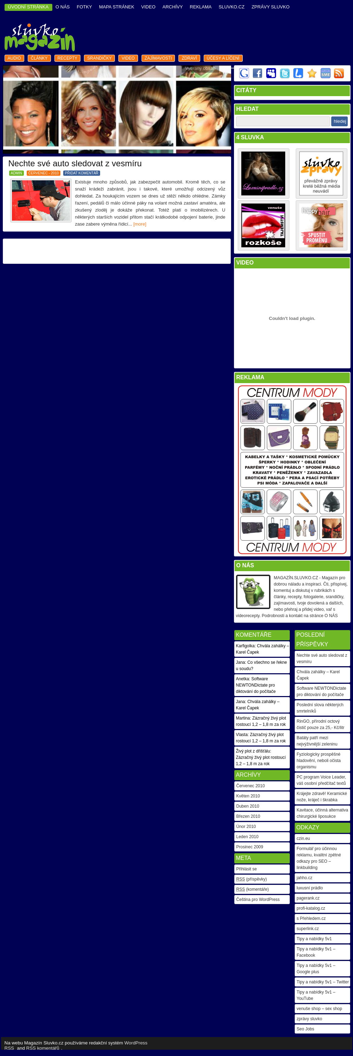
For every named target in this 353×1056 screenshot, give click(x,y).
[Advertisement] (116, 251)
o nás (62, 6)
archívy (173, 6)
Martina (243, 718)
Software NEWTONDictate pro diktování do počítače (321, 691)
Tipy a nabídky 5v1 (314, 938)
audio (14, 58)
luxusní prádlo (310, 887)
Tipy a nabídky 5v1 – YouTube (316, 995)
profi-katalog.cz (311, 908)
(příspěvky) (251, 879)
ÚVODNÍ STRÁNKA (28, 6)
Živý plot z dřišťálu (253, 751)
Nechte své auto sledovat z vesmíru (75, 163)
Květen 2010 (248, 796)
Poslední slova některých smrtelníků (320, 708)
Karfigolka (245, 645)
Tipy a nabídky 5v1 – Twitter (323, 982)
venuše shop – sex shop (319, 1008)
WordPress (136, 1042)
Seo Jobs (305, 1029)
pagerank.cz (308, 898)
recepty (68, 58)
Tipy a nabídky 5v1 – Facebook (316, 952)
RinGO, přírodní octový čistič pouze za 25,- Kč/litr (321, 724)
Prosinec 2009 (249, 846)
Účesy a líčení (223, 58)
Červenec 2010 (250, 785)
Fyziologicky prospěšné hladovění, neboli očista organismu (319, 760)
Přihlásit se (246, 869)
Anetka (242, 678)
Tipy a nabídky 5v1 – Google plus (316, 968)
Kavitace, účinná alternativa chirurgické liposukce (322, 813)
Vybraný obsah (200, 68)
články (39, 58)
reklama (200, 6)
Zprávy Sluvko (270, 6)
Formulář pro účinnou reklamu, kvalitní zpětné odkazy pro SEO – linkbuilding (319, 858)
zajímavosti (158, 58)
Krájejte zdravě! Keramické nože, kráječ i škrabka (322, 796)
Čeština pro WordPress (258, 899)
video (148, 6)
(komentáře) (252, 889)
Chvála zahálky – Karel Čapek (318, 675)
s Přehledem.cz (311, 918)
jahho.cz (305, 877)
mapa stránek (116, 6)
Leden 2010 (247, 836)
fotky (84, 6)
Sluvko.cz (231, 6)
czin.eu (303, 838)
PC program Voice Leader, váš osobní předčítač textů (321, 780)
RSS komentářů (42, 1048)
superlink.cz (308, 928)
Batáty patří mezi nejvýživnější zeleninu (317, 741)
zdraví (189, 58)
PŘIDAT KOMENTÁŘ (81, 173)
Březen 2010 (248, 816)
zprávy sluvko (309, 1018)
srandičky (99, 58)
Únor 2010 (246, 826)
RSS (9, 1048)
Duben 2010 (247, 806)
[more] (139, 224)
